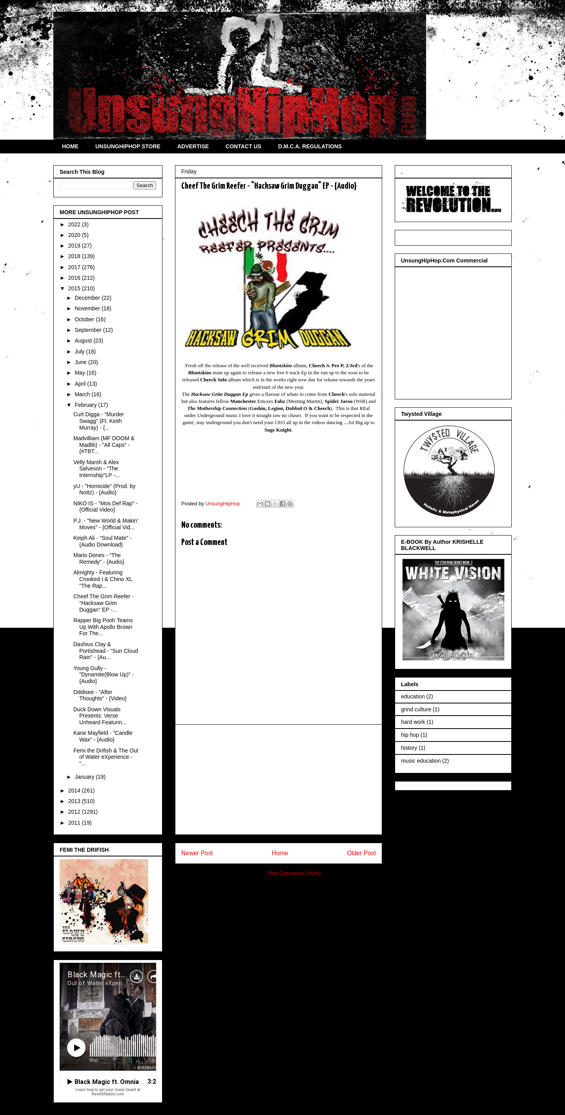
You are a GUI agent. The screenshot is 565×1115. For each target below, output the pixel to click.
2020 (75, 235)
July (80, 351)
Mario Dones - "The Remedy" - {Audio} (98, 558)
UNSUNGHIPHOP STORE (127, 146)
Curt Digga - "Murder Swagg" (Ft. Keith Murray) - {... (98, 421)
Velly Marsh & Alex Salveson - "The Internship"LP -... (96, 469)
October (85, 319)
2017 (75, 267)
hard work (413, 722)
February (86, 405)
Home (280, 853)
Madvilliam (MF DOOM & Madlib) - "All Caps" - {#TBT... (104, 445)
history (409, 748)
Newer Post (197, 853)
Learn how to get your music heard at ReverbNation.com (107, 1092)
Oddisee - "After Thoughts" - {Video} (100, 695)
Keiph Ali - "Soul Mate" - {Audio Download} (102, 541)
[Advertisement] (278, 780)
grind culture (416, 709)
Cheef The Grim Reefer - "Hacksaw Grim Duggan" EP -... (103, 603)
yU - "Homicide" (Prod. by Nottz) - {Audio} (104, 489)
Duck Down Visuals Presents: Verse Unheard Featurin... (100, 716)
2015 (75, 288)
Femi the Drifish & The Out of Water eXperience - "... (105, 757)
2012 (75, 812)
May (80, 373)
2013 (75, 801)
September (89, 330)
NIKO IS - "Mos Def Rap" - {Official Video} (105, 506)
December (88, 298)
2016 (75, 278)
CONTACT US (243, 146)
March (83, 394)
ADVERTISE (193, 146)
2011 (75, 823)
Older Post (361, 853)
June (81, 362)
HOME (70, 146)
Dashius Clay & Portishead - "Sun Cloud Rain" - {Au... (105, 651)
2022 (75, 224)
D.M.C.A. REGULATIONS (310, 146)
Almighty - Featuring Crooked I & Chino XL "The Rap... (102, 579)
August (84, 340)
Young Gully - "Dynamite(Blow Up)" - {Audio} (103, 675)
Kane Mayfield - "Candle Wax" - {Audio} (103, 736)
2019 (75, 245)
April (81, 384)
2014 (75, 790)
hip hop (410, 735)
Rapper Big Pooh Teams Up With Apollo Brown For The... (103, 627)
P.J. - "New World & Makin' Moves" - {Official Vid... (105, 523)
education (413, 696)
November (88, 308)
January (85, 777)
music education (421, 761)
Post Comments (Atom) (294, 873)
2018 (75, 256)
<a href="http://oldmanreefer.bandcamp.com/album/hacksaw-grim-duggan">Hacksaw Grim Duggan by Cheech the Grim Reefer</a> (278, 464)
